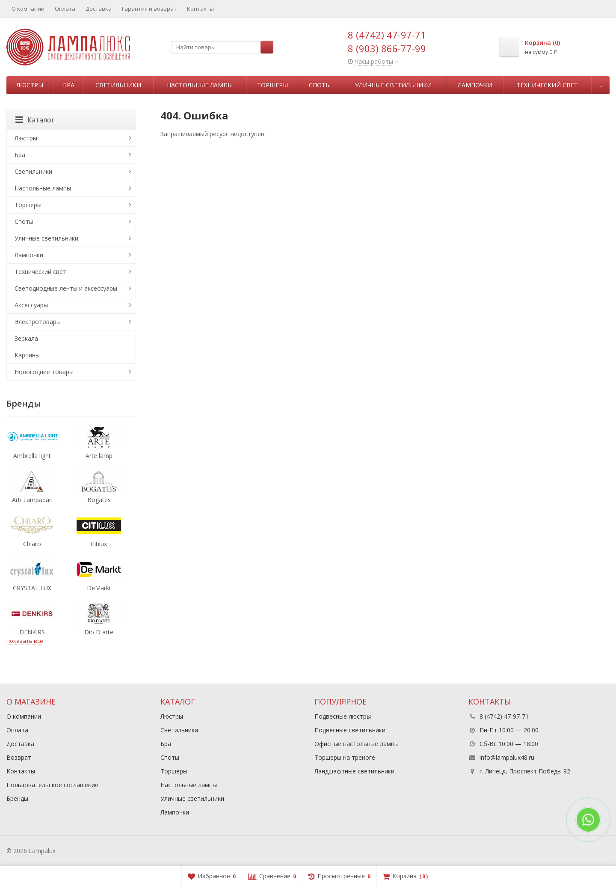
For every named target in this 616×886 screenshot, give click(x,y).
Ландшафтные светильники (354, 771)
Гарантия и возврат (149, 8)
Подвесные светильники (349, 730)
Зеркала (26, 338)
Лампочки (475, 85)
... (600, 85)
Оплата (65, 8)
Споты (320, 85)
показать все (24, 641)
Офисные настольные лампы (356, 744)
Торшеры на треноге (344, 757)
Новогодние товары (44, 372)
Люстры (29, 85)
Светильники (118, 85)
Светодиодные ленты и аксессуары (66, 288)
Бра (68, 85)
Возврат (18, 757)
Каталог (34, 120)
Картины (27, 355)
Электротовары (38, 322)
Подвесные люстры (342, 716)
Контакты (200, 8)
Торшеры (272, 85)
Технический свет (547, 85)
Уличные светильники (393, 85)
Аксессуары (31, 305)
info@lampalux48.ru (507, 757)
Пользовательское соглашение (52, 785)
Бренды (17, 798)
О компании (28, 8)
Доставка (99, 8)
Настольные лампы (200, 85)
